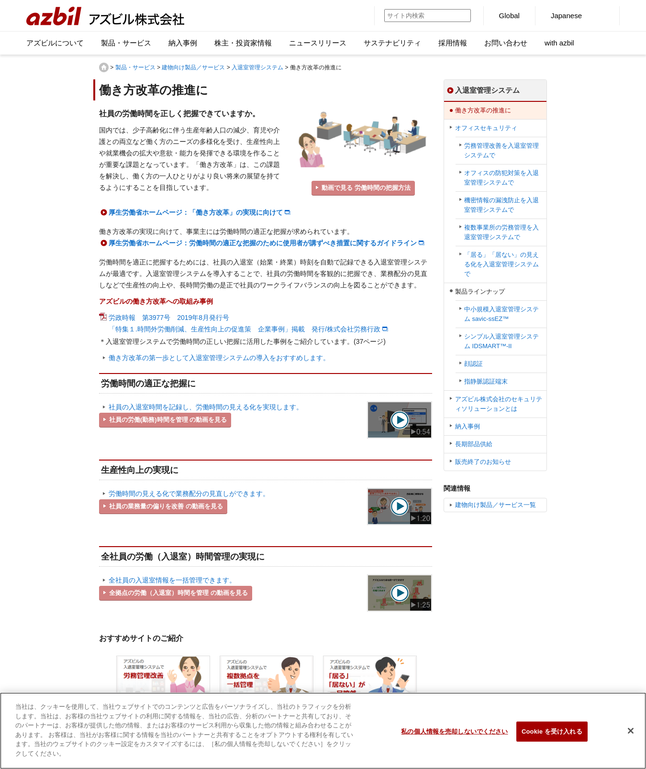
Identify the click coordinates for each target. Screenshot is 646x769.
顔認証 (473, 363)
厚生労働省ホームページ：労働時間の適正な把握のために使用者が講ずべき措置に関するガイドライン (263, 243)
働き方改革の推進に (483, 110)
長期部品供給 (473, 444)
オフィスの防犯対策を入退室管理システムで (501, 177)
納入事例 (467, 426)
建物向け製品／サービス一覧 (495, 504)
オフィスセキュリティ (486, 128)
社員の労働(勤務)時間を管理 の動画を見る (168, 419)
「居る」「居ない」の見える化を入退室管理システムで (501, 264)
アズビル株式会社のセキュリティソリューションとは (498, 403)
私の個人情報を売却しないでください (454, 735)
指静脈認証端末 (486, 381)
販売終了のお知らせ (483, 461)
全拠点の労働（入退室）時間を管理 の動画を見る (178, 592)
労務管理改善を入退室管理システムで (501, 150)
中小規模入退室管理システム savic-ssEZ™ (501, 314)
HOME (104, 67)
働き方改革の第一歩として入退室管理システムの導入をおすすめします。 (219, 358)
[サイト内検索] (416, 15)
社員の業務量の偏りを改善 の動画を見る (166, 506)
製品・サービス (135, 67)
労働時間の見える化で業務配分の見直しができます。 (189, 493)
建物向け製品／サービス (193, 67)
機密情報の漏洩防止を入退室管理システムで (501, 205)
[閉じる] (630, 735)
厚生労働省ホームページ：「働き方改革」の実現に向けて (196, 212)
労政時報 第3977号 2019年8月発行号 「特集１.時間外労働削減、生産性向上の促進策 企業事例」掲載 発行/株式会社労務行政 (244, 323)
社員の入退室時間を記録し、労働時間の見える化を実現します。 (206, 407)
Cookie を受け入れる (552, 735)
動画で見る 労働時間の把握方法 (366, 187)
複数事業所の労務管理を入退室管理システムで (501, 232)
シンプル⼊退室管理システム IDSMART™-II (501, 341)
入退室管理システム (257, 67)
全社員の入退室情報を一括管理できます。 (172, 580)
